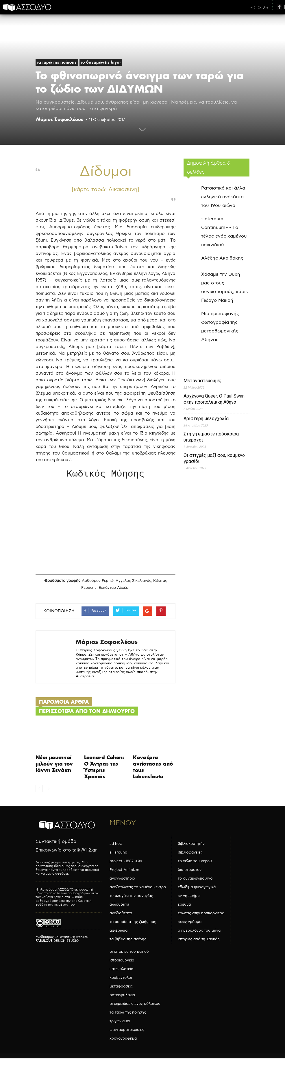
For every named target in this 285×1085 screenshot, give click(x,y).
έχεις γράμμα (189, 923)
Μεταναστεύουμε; (202, 380)
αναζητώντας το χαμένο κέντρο (138, 888)
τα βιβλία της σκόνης (128, 940)
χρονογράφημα (123, 1039)
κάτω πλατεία (121, 970)
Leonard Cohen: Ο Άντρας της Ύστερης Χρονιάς (104, 768)
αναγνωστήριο (122, 879)
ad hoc (116, 845)
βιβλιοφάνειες (190, 853)
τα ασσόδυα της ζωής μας (133, 923)
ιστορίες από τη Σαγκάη (199, 940)
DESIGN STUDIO (57, 942)
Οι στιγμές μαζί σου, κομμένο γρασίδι (214, 458)
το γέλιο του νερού (195, 862)
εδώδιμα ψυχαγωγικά (197, 888)
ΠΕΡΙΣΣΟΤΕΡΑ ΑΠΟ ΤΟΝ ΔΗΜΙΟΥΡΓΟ (87, 712)
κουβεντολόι (121, 978)
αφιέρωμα (118, 931)
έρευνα (184, 905)
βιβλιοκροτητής (191, 845)
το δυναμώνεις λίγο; (101, 62)
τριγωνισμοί (120, 1022)
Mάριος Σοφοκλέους (59, 119)
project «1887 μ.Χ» (126, 862)
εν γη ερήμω (189, 897)
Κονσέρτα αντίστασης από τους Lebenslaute (153, 768)
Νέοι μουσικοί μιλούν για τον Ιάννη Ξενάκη (54, 765)
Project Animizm (124, 871)
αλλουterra (119, 905)
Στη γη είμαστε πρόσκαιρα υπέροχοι (211, 437)
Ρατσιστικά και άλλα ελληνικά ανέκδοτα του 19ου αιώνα (223, 196)
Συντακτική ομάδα (56, 842)
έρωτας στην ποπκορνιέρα (201, 914)
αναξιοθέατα (121, 914)
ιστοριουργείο (122, 961)
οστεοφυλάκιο (122, 996)
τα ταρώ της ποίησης (57, 62)
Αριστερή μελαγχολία (206, 418)
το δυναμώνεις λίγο (195, 879)
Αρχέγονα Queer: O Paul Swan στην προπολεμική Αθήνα (214, 399)
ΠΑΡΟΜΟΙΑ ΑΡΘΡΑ (64, 703)
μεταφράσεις (121, 987)
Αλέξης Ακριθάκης (222, 258)
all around (118, 853)
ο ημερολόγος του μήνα (199, 931)
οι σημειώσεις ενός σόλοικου (135, 1005)
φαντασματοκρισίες (127, 1031)
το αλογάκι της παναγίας (131, 897)
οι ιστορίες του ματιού (129, 952)
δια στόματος (189, 871)
